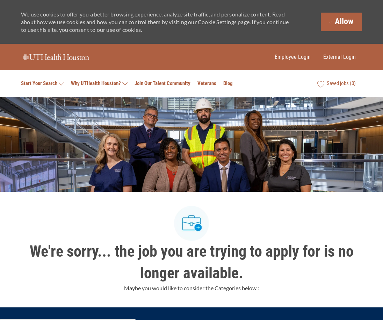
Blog (228, 83)
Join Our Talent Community (162, 83)
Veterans (206, 83)
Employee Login (293, 57)
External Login (339, 57)
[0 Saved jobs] (336, 84)
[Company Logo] (56, 57)
